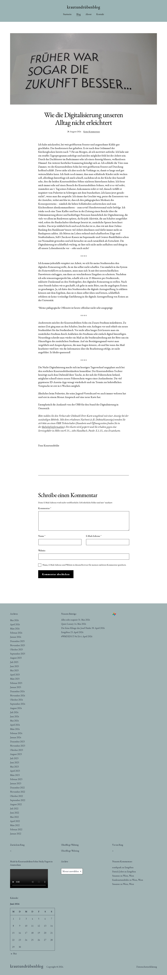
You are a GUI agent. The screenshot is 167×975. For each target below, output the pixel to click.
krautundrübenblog (83, 7)
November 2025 (17, 645)
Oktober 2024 (16, 699)
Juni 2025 (14, 666)
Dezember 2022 (17, 787)
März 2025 (15, 678)
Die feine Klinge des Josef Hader (76, 628)
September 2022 (17, 800)
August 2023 (16, 754)
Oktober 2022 (16, 796)
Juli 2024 (14, 712)
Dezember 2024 (17, 691)
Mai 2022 (14, 816)
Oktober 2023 (16, 750)
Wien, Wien (128, 875)
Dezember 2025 (17, 641)
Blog (78, 14)
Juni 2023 (14, 762)
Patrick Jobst (118, 871)
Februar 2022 (16, 829)
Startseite (67, 14)
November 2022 (17, 791)
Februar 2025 (16, 683)
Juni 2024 (14, 716)
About (89, 14)
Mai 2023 (14, 766)
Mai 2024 (14, 720)
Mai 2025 (14, 670)
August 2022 (16, 804)
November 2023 (17, 745)
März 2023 (15, 775)
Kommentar (44, 508)
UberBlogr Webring (70, 850)
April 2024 (15, 724)
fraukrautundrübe (120, 879)
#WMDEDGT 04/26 (70, 636)
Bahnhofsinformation (53, 426)
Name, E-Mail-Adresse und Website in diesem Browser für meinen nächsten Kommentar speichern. (84, 564)
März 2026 (15, 628)
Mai (13, 953)
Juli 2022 (14, 808)
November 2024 (17, 695)
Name (41, 536)
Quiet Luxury (67, 623)
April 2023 (15, 770)
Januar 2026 (15, 636)
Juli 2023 (14, 758)
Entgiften (65, 632)
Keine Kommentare (91, 131)
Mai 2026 (14, 620)
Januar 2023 (15, 783)
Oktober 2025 (16, 649)
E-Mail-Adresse (93, 536)
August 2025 (16, 657)
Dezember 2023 (17, 741)
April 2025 (15, 674)
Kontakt (100, 14)
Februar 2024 (16, 733)
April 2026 (15, 624)
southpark (117, 867)
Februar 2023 (16, 779)
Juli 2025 (14, 662)
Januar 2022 (15, 833)
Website (41, 550)
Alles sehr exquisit (69, 619)
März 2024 (15, 729)
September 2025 (17, 653)
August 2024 (16, 708)
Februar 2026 (16, 632)
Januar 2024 (15, 737)
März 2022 (15, 825)
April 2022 (15, 821)
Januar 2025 (15, 687)
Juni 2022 (14, 812)
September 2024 (17, 703)
